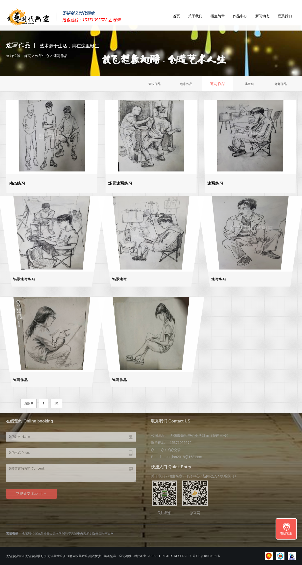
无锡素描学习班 (36, 556)
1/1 (56, 403)
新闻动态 (262, 16)
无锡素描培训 (15, 556)
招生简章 (217, 16)
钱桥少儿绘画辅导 (104, 556)
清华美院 (71, 533)
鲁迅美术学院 (56, 533)
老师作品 (281, 84)
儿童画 (249, 84)
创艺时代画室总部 (34, 533)
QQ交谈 (174, 450)
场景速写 (118, 282)
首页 (176, 16)
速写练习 (216, 183)
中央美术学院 (86, 533)
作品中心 (240, 16)
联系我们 (285, 16)
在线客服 (286, 533)
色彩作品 (186, 84)
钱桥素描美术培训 (78, 556)
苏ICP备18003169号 (207, 556)
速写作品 (60, 56)
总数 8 (28, 403)
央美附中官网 (104, 533)
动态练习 (18, 183)
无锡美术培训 (56, 556)
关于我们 (195, 16)
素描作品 (154, 84)
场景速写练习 (121, 183)
